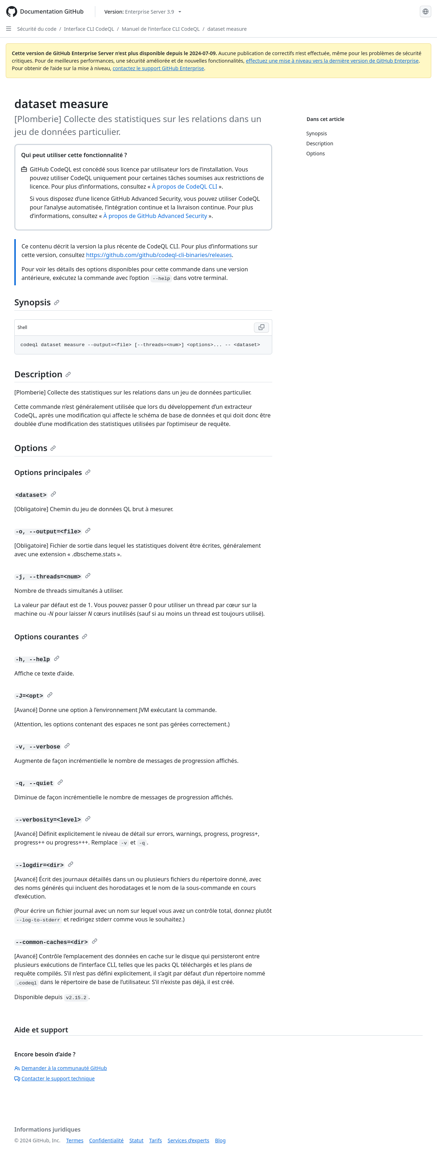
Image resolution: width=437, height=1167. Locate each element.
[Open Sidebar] (8, 28)
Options (35, 448)
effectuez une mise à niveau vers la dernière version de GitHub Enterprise (332, 60)
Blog (220, 1140)
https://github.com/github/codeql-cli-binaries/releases (159, 255)
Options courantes (50, 636)
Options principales (52, 472)
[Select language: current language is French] (425, 11)
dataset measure (227, 28)
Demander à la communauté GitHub (60, 1068)
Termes (74, 1140)
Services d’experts (188, 1140)
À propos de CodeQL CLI (184, 186)
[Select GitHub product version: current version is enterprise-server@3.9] (142, 11)
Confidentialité (106, 1140)
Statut (136, 1140)
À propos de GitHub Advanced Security (155, 216)
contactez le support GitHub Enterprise (158, 68)
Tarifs (155, 1140)
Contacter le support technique (54, 1078)
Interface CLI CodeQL (89, 28)
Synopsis (36, 302)
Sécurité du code (37, 28)
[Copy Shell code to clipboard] (261, 328)
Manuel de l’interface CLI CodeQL (161, 28)
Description (42, 374)
